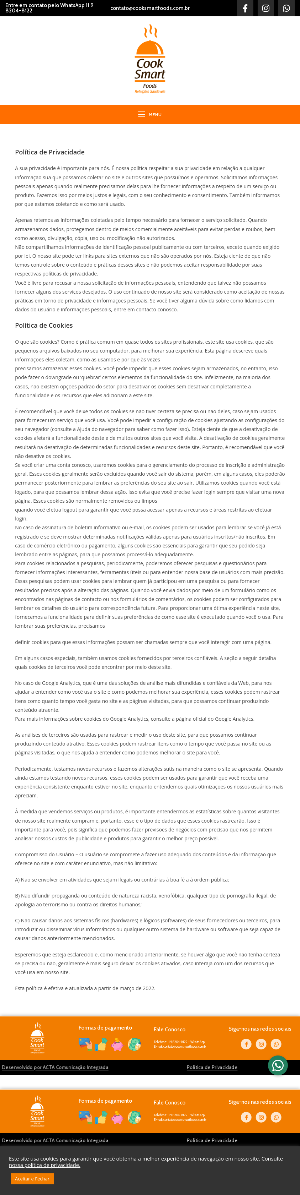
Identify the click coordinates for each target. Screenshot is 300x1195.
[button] (278, 1065)
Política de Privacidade (157, 1067)
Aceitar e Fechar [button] (32, 1178)
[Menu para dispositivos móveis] (150, 114)
